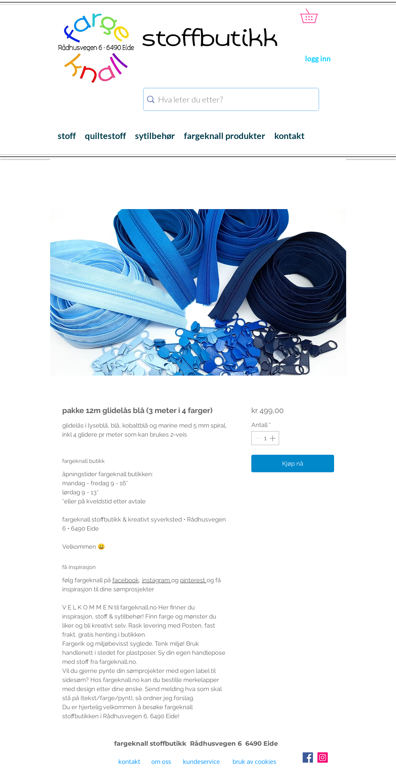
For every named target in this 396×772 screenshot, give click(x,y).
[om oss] (161, 762)
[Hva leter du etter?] (232, 99)
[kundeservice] (201, 762)
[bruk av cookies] (254, 762)
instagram (156, 580)
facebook (125, 580)
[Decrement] (257, 438)
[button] (316, 15)
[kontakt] (129, 762)
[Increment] (273, 438)
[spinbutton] (265, 438)
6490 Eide (260, 743)
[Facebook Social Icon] (308, 757)
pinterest (193, 580)
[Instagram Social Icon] (322, 757)
